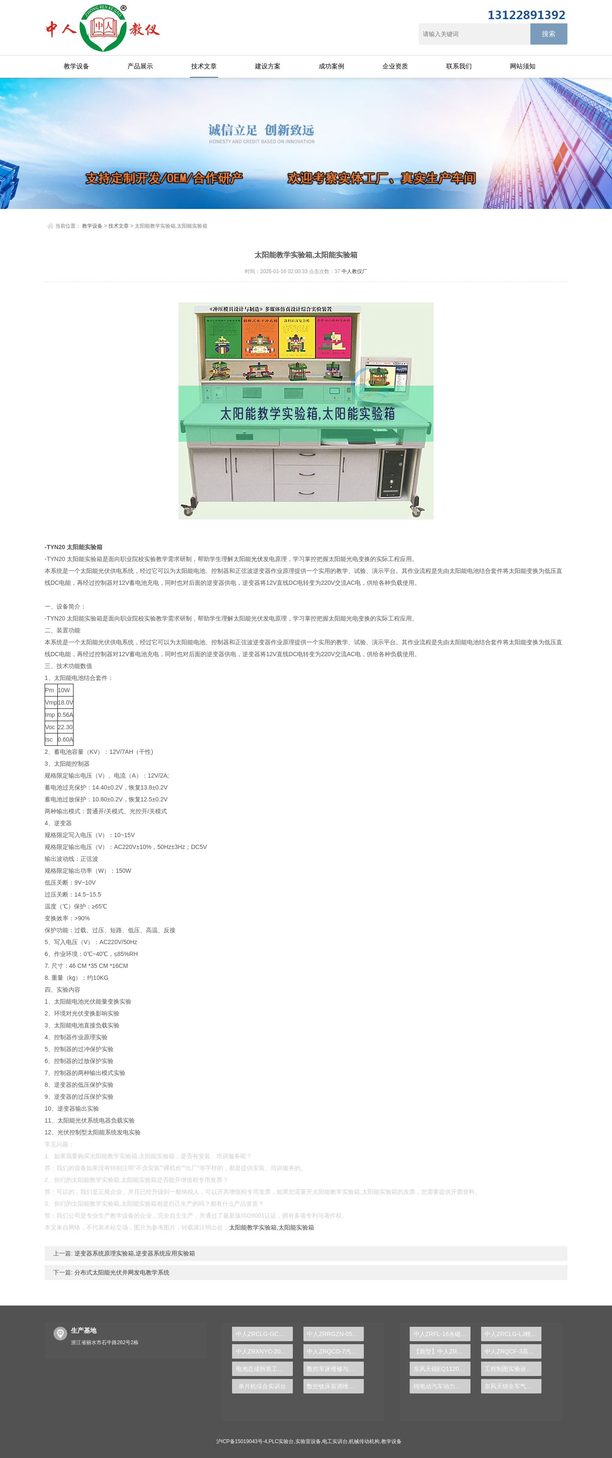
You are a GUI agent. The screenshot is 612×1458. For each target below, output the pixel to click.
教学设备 (76, 66)
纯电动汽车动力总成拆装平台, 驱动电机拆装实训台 (442, 1386)
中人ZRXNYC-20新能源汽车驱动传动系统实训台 (264, 1351)
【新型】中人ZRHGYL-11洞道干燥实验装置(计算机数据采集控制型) (442, 1351)
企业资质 (395, 66)
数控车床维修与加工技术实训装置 (335, 1368)
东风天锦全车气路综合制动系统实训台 (512, 1386)
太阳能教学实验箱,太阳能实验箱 (271, 1227)
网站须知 (523, 66)
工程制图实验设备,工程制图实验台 (512, 1368)
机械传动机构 (364, 1441)
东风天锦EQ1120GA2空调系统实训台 (442, 1368)
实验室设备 (308, 1441)
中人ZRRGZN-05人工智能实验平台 (335, 1334)
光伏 (257, 559)
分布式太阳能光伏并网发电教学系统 (121, 1272)
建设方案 (267, 66)
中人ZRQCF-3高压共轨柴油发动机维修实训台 (512, 1351)
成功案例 (331, 66)
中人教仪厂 (354, 271)
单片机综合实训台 (262, 1386)
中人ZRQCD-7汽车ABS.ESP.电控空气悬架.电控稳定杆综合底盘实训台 (335, 1351)
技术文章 (204, 66)
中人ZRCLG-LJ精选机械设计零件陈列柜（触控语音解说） (512, 1334)
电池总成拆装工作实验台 (264, 1368)
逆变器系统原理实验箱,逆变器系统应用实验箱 (134, 1253)
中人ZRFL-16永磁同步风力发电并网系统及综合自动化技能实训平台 (442, 1334)
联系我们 (459, 66)
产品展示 (140, 66)
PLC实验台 (281, 1441)
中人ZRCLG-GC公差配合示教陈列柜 (264, 1334)
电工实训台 (335, 1441)
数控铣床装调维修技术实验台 (335, 1386)
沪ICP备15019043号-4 (241, 1441)
